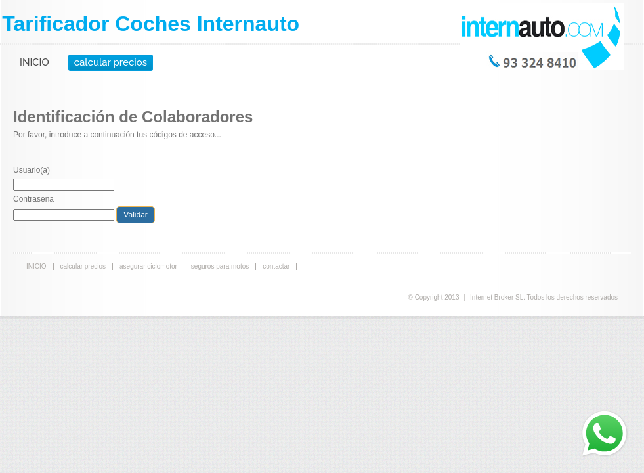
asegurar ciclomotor (148, 266)
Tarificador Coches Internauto (150, 23)
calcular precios (110, 62)
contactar (276, 266)
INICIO (34, 62)
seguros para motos (220, 266)
